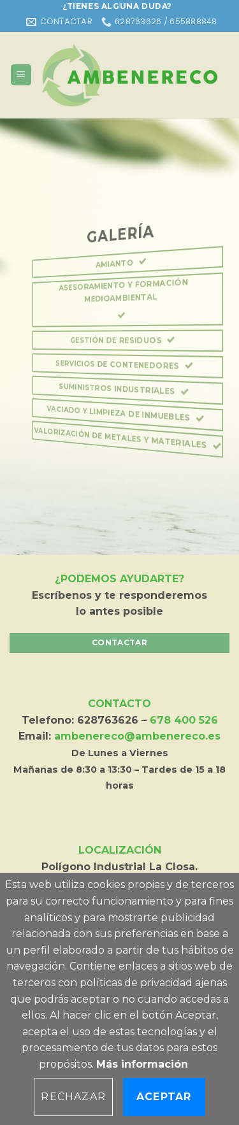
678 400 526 (184, 720)
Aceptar (163, 1097)
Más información (142, 1064)
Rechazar (73, 1097)
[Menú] (21, 74)
